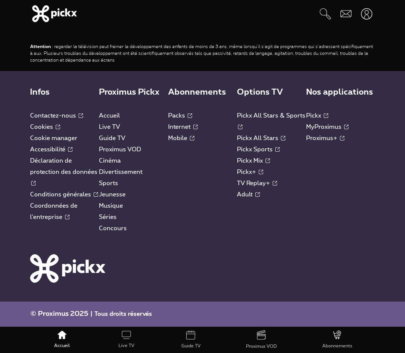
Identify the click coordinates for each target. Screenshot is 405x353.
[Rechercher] (325, 13)
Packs (180, 116)
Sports (108, 183)
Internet (183, 127)
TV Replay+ (257, 183)
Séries (108, 217)
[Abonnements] (337, 340)
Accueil (109, 116)
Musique (111, 206)
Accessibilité (51, 149)
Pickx (317, 116)
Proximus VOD (120, 149)
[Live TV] (126, 340)
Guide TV (112, 138)
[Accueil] (62, 340)
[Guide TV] (191, 340)
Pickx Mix (253, 161)
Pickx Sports (258, 149)
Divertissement (121, 172)
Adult (248, 195)
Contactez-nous (56, 116)
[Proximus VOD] (261, 340)
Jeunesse (112, 195)
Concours (113, 228)
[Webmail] (345, 13)
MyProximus (327, 127)
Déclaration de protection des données (63, 172)
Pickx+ (250, 172)
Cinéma (110, 161)
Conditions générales (64, 195)
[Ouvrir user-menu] (366, 13)
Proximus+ (325, 138)
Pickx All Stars (261, 138)
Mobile (181, 138)
